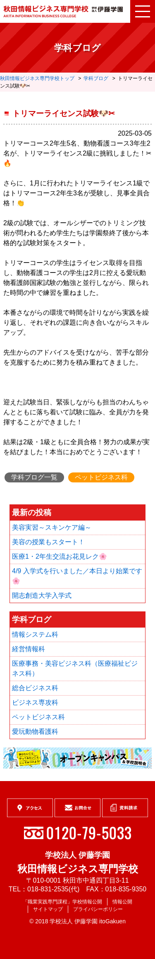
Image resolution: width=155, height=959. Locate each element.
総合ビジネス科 (35, 687)
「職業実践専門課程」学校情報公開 (62, 902)
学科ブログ (95, 78)
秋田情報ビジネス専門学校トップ (37, 78)
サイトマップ (48, 909)
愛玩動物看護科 (35, 731)
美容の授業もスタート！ (48, 541)
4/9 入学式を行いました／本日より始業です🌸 (77, 575)
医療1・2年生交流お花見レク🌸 (59, 556)
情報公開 (122, 902)
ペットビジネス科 (101, 477)
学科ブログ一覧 (34, 477)
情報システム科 (35, 634)
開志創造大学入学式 (42, 595)
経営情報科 (28, 648)
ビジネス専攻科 (35, 702)
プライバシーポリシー (98, 909)
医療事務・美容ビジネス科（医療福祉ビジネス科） (75, 668)
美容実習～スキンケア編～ (51, 527)
